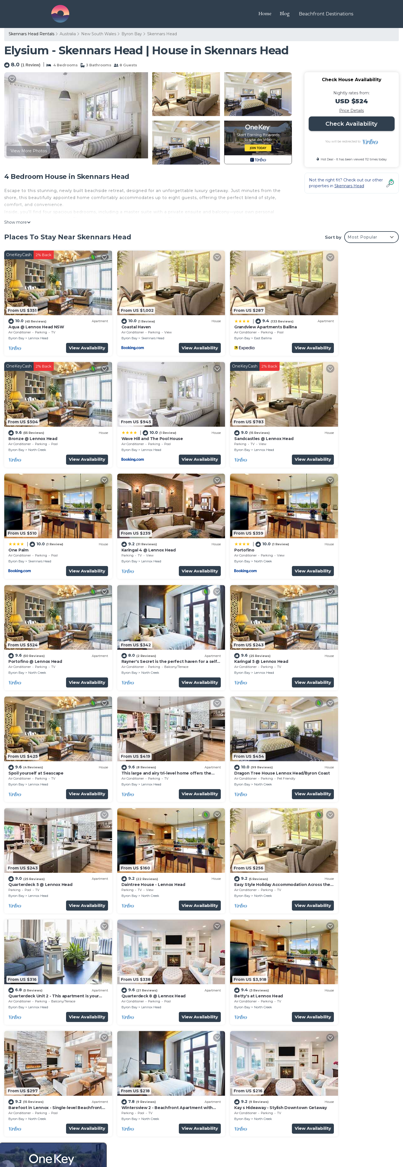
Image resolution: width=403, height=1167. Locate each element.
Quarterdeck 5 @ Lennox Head (338, 630)
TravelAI (76, 1147)
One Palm (218, 423)
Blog (286, 14)
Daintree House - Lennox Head (38, 734)
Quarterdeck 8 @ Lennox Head (338, 734)
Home (266, 14)
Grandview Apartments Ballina (238, 319)
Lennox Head (38, 330)
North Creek (337, 330)
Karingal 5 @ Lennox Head (333, 526)
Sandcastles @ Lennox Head (136, 423)
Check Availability (351, 123)
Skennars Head (162, 33)
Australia (68, 33)
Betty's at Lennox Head (31, 837)
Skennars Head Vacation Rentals (44, 1034)
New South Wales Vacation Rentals (46, 1043)
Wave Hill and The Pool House (37, 423)
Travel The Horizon (71, 1134)
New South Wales (98, 33)
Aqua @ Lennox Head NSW (34, 319)
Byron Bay (131, 33)
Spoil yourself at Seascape (35, 630)
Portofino (18, 526)
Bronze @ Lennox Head (331, 319)
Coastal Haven (122, 319)
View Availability (74, 340)
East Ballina (237, 330)
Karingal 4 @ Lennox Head (334, 423)
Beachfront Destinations (327, 14)
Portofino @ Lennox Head (134, 526)
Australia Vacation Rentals (37, 1052)
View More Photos (29, 150)
